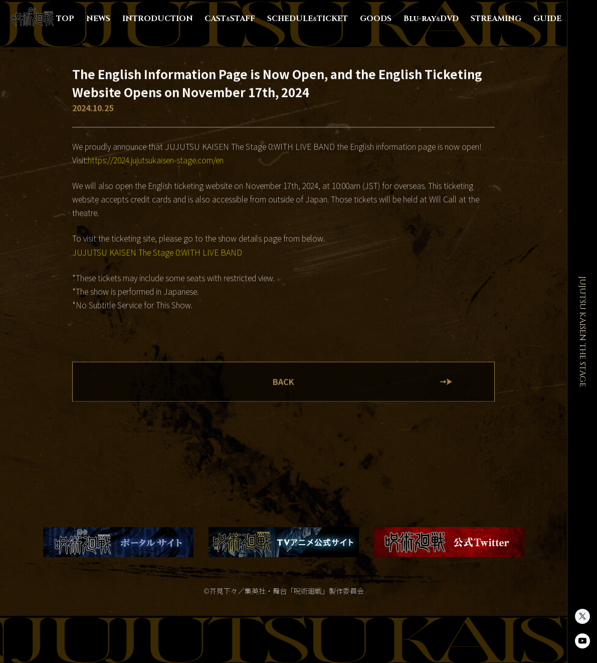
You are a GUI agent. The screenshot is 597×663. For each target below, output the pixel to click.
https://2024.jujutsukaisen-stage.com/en (156, 160)
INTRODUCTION (157, 19)
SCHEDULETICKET (307, 19)
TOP (65, 19)
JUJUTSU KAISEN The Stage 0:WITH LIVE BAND (157, 252)
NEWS (98, 19)
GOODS (375, 19)
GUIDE (547, 19)
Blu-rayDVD (431, 19)
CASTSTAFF (230, 19)
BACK (283, 382)
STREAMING (496, 19)
